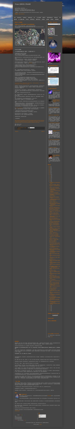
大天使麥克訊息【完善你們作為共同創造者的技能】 (54, 191)
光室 (60, 17)
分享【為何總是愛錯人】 (52, 279)
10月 (50, 177)
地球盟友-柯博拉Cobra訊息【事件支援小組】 (54, 220)
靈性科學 (15, 19)
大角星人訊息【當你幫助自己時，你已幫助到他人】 (54, 245)
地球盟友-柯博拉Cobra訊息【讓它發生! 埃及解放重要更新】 (54, 204)
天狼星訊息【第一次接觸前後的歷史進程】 (54, 115)
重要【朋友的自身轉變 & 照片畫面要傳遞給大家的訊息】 (54, 298)
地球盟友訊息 (30, 17)
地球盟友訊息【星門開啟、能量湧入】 (54, 184)
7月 (50, 181)
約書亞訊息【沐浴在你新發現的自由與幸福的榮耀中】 (54, 194)
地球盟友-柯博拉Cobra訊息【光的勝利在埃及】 (54, 274)
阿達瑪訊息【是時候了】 (52, 201)
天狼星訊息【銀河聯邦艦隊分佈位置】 (56, 131)
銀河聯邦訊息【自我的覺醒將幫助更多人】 (54, 186)
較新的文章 (16, 131)
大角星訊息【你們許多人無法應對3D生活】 (54, 265)
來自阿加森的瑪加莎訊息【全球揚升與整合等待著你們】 (54, 252)
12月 (50, 175)
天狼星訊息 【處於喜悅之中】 (53, 232)
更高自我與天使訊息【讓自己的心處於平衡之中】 (54, 206)
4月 (50, 308)
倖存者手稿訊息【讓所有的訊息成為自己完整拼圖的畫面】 (54, 302)
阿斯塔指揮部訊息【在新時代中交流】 (54, 208)
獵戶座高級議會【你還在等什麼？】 (54, 222)
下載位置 (51, 336)
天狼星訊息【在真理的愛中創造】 (54, 248)
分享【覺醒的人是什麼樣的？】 (53, 147)
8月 (50, 180)
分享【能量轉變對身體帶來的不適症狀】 (54, 122)
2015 (49, 171)
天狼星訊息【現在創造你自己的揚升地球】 (54, 256)
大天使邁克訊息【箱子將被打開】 (54, 192)
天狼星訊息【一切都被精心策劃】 (54, 239)
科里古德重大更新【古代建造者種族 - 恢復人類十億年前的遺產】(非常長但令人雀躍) (56, 100)
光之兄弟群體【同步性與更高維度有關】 (54, 139)
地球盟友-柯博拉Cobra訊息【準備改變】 (54, 254)
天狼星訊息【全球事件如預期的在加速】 (54, 225)
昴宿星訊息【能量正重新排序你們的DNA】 (54, 268)
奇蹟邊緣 (43, 19)
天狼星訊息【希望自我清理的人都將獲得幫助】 (54, 261)
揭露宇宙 (43, 17)
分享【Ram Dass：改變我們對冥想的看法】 (54, 237)
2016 (49, 170)
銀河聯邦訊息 (32, 19)
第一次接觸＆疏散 (21, 19)
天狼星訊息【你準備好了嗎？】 (53, 202)
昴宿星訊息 (56, 17)
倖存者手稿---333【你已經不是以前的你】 (54, 281)
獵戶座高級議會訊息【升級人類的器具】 (54, 300)
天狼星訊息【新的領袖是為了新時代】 (54, 276)
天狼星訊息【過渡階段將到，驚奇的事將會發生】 (54, 263)
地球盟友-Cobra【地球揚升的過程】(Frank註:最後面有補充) (24, 24)
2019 (49, 166)
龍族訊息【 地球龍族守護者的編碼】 (54, 282)
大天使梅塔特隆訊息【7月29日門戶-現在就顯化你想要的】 (54, 189)
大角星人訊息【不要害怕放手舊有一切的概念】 (54, 293)
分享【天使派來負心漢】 (52, 296)
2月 (50, 310)
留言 (40, 416)
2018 (49, 167)
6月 (50, 305)
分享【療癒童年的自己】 (52, 289)
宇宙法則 (27, 19)
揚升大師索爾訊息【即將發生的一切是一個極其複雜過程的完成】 (54, 267)
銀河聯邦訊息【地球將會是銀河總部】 (54, 221)
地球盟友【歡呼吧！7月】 (53, 275)
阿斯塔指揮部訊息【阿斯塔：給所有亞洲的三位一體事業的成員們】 (54, 229)
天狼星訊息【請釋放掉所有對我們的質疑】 (54, 286)
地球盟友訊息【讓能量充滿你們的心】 (54, 207)
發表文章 (40, 415)
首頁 (29, 131)
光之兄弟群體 (39, 17)
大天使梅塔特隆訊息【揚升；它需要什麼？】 (54, 291)
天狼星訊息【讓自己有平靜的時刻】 (54, 187)
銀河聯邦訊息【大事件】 (52, 270)
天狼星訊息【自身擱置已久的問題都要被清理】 (54, 227)
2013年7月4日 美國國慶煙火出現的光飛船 (54, 272)
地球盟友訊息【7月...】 (52, 259)
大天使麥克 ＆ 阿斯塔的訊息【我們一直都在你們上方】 (54, 284)
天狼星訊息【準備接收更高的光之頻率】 (54, 214)
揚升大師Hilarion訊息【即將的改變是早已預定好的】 (54, 295)
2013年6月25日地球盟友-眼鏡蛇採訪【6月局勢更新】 (54, 247)
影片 (34, 17)
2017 (49, 169)
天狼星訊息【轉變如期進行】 (53, 288)
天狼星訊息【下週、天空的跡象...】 (54, 233)
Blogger (40, 424)
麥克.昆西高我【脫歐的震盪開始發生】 (54, 107)
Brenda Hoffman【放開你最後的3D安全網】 (54, 211)
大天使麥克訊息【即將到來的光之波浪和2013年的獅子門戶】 (54, 199)
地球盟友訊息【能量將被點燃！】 (54, 218)
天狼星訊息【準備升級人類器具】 (54, 209)
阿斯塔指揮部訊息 (50, 17)
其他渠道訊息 (19, 17)
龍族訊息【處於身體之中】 (53, 241)
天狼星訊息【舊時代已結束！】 (53, 238)
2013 (49, 174)
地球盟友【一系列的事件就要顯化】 (54, 223)
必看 (14, 17)
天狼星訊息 (24, 17)
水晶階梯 (47, 19)
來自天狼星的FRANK (24, 394)
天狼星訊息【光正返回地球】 (56, 91)
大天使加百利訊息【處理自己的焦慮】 (54, 243)
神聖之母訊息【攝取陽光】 (53, 240)
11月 (50, 176)
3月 (50, 309)
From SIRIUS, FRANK (23, 4)
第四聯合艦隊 (49, 395)
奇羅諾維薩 (57, 19)
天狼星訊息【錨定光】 (52, 195)
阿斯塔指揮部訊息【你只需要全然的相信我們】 (54, 183)
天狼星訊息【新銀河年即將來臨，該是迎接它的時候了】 (54, 216)
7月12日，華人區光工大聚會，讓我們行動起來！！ (54, 257)
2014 (49, 172)
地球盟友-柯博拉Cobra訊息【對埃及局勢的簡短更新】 (54, 250)
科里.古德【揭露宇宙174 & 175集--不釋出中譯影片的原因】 (56, 156)
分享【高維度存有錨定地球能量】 (54, 235)
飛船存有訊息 (38, 19)
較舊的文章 (42, 131)
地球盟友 (52, 19)
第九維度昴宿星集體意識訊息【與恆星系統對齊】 (54, 304)
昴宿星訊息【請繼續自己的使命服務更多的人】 (54, 278)
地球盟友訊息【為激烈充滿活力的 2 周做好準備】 (54, 231)
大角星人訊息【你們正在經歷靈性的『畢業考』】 (54, 197)
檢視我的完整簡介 (17, 410)
